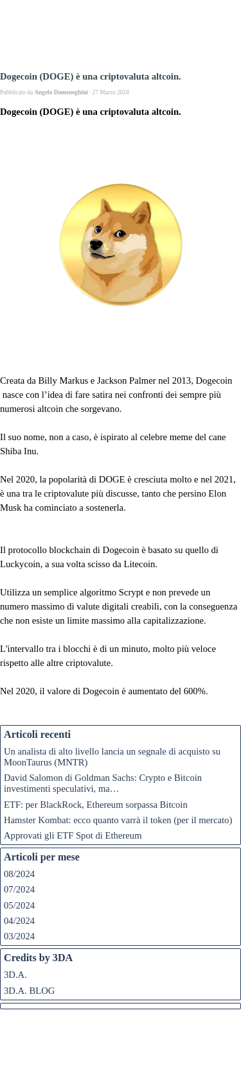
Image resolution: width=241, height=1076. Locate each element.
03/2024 (19, 936)
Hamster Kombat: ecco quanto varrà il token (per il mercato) (118, 820)
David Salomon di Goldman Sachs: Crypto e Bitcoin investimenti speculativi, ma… (103, 783)
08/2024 (19, 874)
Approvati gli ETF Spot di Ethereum (73, 835)
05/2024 (19, 905)
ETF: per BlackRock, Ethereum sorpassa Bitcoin (96, 804)
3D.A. (15, 974)
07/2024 (19, 889)
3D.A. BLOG (29, 991)
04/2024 (19, 921)
